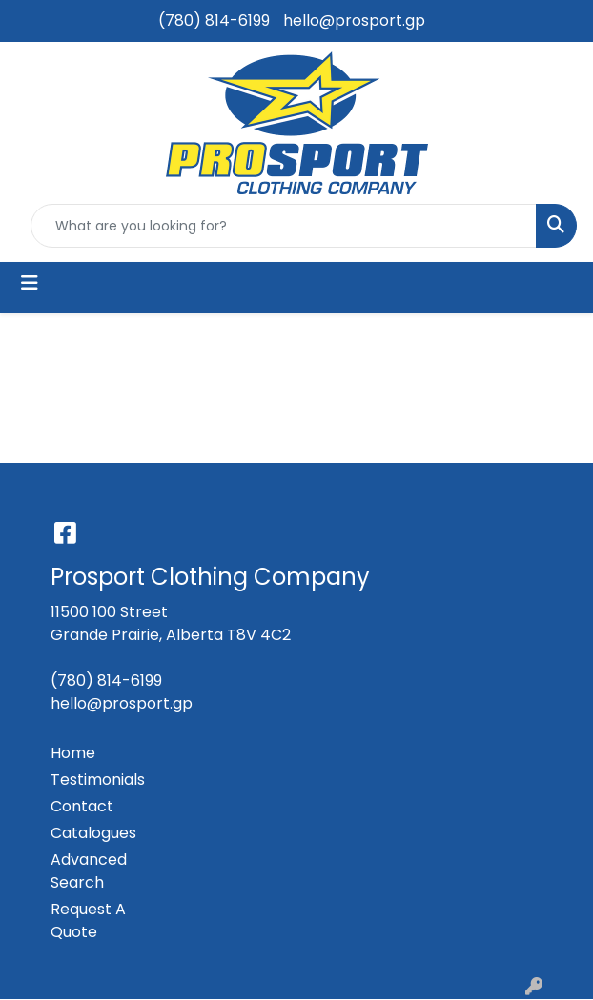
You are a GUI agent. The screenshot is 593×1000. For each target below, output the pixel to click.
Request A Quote (88, 920)
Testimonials (98, 779)
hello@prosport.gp (354, 20)
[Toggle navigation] (30, 283)
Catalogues (93, 833)
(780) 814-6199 (214, 20)
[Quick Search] (284, 226)
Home (73, 753)
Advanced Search (89, 871)
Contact (82, 806)
